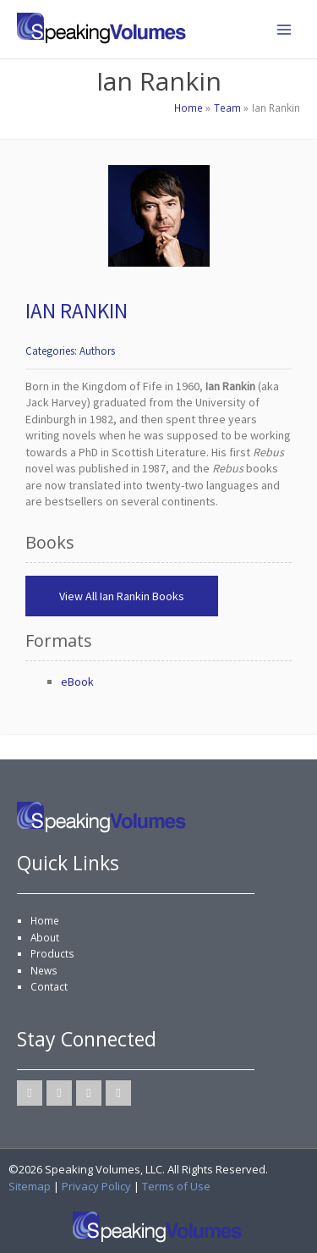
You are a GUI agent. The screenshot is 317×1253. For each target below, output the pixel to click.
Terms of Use (176, 1186)
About (44, 937)
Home (44, 920)
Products (52, 953)
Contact (49, 986)
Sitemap (29, 1186)
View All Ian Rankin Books (121, 596)
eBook (77, 681)
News (43, 970)
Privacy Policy (96, 1186)
